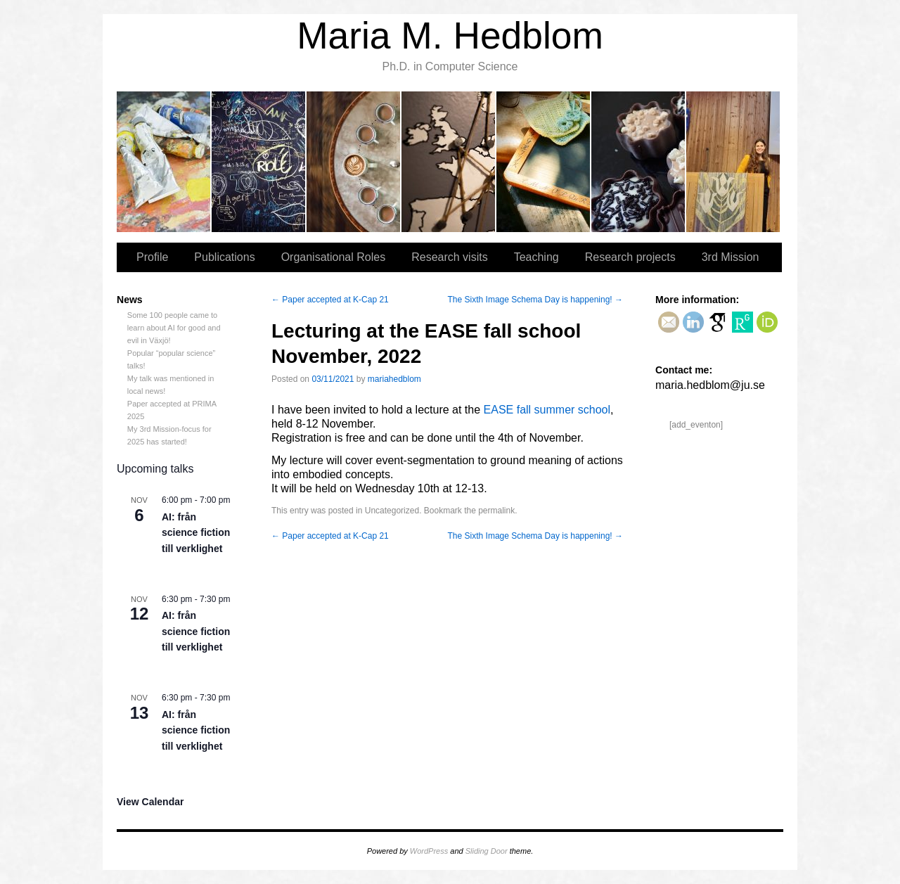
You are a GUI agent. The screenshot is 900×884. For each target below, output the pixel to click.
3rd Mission (733, 161)
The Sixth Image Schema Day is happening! (535, 300)
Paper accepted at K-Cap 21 (330, 300)
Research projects (638, 161)
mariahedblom (394, 379)
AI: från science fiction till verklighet (196, 532)
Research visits (448, 161)
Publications (259, 161)
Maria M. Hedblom (450, 35)
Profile (164, 161)
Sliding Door (486, 851)
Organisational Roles (354, 161)
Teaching (543, 161)
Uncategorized (392, 510)
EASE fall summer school (547, 410)
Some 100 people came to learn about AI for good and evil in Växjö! (174, 328)
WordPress (429, 851)
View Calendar (150, 801)
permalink (496, 510)
